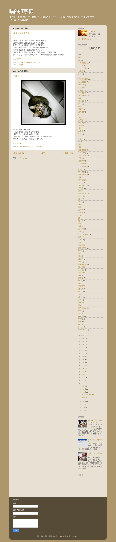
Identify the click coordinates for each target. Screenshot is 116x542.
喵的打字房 (21, 11)
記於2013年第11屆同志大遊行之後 (95, 421)
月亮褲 (80, 109)
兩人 (80, 169)
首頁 (43, 153)
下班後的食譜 (83, 79)
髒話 (80, 305)
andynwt (61, 536)
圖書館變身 (82, 248)
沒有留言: (37, 62)
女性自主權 (82, 82)
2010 (83, 386)
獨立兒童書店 (83, 264)
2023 (83, 347)
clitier (93, 31)
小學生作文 (82, 93)
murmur (81, 324)
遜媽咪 (80, 256)
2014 (83, 374)
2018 (83, 362)
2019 (83, 359)
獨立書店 (81, 267)
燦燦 (80, 281)
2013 (83, 377)
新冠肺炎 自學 (83, 234)
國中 (80, 218)
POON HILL (82, 330)
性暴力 (80, 177)
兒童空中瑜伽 (83, 166)
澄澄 (80, 259)
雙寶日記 (81, 286)
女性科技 (81, 85)
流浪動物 (81, 196)
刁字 (80, 76)
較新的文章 (18, 153)
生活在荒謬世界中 (21, 33)
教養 (80, 226)
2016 (83, 368)
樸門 (80, 262)
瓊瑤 (80, 294)
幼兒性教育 (82, 123)
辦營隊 (80, 278)
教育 (80, 223)
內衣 (80, 98)
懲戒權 (80, 289)
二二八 (80, 65)
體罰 (80, 311)
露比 (80, 300)
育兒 (80, 183)
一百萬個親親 (83, 63)
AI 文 (80, 313)
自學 (80, 139)
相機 (80, 202)
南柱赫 (80, 191)
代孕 (80, 114)
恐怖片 (80, 210)
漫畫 (80, 251)
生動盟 (80, 131)
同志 (80, 134)
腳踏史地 (81, 237)
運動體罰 (81, 245)
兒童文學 (81, 161)
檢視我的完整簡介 (84, 39)
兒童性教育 (82, 163)
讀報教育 (81, 302)
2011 (83, 383)
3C (79, 60)
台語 (80, 117)
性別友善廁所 (83, 174)
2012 (83, 380)
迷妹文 (80, 213)
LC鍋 (80, 321)
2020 (83, 356)
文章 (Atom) (22, 158)
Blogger (75, 536)
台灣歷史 (81, 120)
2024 (83, 344)
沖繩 (80, 144)
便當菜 (80, 188)
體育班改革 (82, 308)
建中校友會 (82, 193)
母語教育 (81, 125)
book (80, 319)
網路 (80, 253)
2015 (83, 371)
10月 (84, 401)
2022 (83, 350)
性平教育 (81, 172)
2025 (83, 341)
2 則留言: (37, 147)
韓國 (80, 283)
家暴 (80, 207)
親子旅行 (81, 270)
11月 (84, 392)
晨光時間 (81, 229)
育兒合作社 (82, 185)
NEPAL (80, 327)
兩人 (80, 57)
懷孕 (80, 291)
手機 (80, 106)
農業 (80, 240)
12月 (84, 389)
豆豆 (80, 147)
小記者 (21, 65)
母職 (80, 128)
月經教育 (81, 112)
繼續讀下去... (18, 59)
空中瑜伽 (81, 180)
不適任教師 (82, 95)
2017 (83, 365)
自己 (80, 136)
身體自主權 (82, 150)
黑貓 (80, 231)
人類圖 (80, 71)
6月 (84, 410)
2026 (83, 338)
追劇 (80, 215)
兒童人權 (81, 153)
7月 (84, 407)
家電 (80, 204)
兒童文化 (81, 158)
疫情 (80, 199)
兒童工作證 (82, 155)
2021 (83, 353)
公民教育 (81, 101)
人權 (80, 74)
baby (80, 316)
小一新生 (81, 87)
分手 (80, 104)
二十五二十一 (83, 68)
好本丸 (16, 76)
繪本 (80, 297)
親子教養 (81, 272)
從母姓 (80, 221)
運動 (80, 242)
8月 (84, 404)
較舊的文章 (68, 153)
